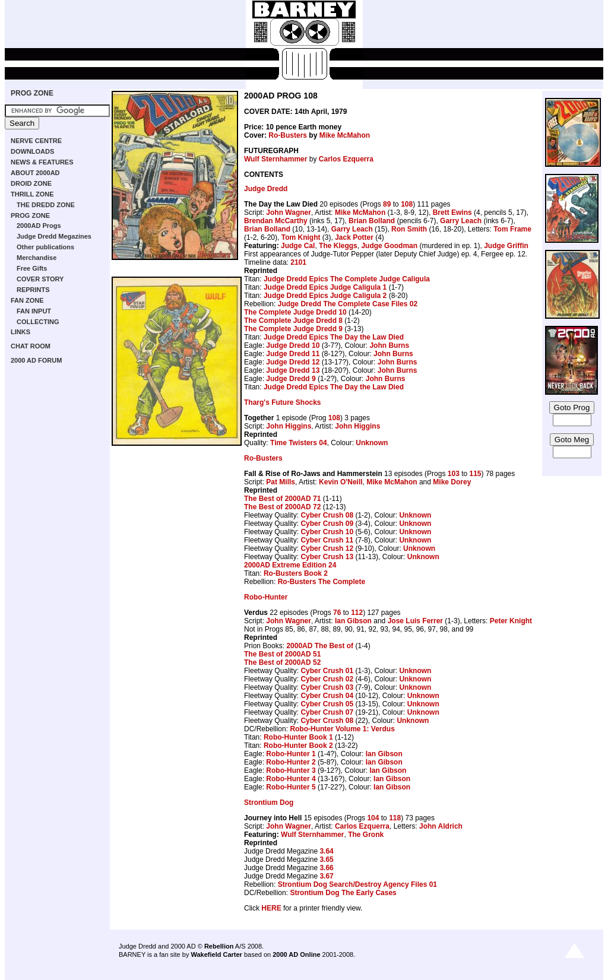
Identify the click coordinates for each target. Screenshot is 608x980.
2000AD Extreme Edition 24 (290, 565)
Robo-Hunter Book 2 (298, 745)
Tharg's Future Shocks (282, 402)
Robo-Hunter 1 (290, 754)
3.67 (326, 876)
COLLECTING (38, 321)
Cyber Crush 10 (326, 532)
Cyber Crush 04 (326, 696)
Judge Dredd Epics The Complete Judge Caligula (347, 279)
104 (373, 818)
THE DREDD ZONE (46, 204)
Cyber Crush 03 (326, 687)
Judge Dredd (265, 189)
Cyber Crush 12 (326, 548)
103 (454, 474)
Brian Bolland (372, 221)
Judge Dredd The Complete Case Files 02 (347, 304)
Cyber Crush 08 (326, 515)
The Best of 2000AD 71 (282, 498)
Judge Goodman (389, 246)
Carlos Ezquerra (346, 159)
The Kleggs (338, 246)
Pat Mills (280, 482)
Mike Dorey (452, 482)
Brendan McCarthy (276, 221)
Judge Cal (298, 246)
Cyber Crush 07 (326, 712)
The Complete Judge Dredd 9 (293, 329)
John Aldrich (441, 826)
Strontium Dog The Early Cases (343, 893)
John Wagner (288, 212)
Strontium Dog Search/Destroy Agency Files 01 (357, 884)
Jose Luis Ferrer (415, 621)
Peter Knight (511, 621)
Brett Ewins (452, 212)
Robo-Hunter (265, 597)
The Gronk (366, 834)
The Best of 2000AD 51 (282, 654)
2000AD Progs (39, 225)
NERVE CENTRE (36, 140)
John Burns (389, 345)
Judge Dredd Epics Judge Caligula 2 (325, 295)
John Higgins (288, 426)
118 (395, 818)
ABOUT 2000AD (35, 172)
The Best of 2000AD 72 (282, 507)
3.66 (326, 868)
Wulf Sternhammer (275, 159)
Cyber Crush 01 (326, 671)
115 (476, 474)
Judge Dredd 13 (292, 370)
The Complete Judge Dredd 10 (295, 312)
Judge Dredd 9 (290, 379)
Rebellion (219, 946)
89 (387, 204)
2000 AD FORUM (36, 360)
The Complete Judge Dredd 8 (293, 320)
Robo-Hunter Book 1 (298, 737)
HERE (271, 908)
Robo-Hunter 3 (290, 770)
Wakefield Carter (216, 954)
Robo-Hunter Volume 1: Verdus (342, 729)
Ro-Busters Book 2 (296, 573)
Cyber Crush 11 (326, 540)
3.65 (326, 859)
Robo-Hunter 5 (290, 787)
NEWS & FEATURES (42, 162)
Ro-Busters (287, 135)
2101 (298, 262)
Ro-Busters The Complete (321, 582)
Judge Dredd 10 (292, 345)
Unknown (372, 443)
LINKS (20, 331)
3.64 (326, 851)
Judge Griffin (506, 246)
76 (337, 612)
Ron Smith (409, 229)
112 (357, 612)
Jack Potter (354, 237)
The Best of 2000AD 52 (282, 662)
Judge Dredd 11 (292, 354)
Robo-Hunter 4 (290, 779)
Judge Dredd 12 (292, 362)
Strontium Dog (268, 802)
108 (407, 204)
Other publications (45, 246)
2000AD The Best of (319, 646)
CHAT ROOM (30, 346)
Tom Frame (512, 229)
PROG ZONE (32, 93)
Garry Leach (461, 221)
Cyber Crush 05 (326, 704)
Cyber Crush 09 (326, 523)
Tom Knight (301, 237)
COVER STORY (40, 279)
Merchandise (36, 257)
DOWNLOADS (32, 151)
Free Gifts (32, 268)
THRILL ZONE (32, 194)
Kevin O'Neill (341, 482)
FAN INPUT (34, 311)
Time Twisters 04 (298, 443)
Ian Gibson (353, 621)
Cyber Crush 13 (326, 557)
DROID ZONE (31, 183)
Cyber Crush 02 (326, 679)
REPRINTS (33, 289)
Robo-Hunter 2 (290, 762)
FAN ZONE (27, 300)
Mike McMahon (344, 135)
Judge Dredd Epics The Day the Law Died (334, 337)
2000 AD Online (296, 954)
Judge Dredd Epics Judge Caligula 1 (325, 287)
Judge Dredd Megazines (54, 236)
